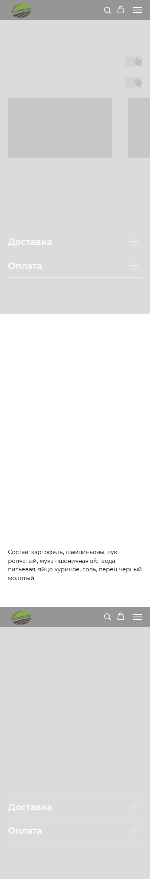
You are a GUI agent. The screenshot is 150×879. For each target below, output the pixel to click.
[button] (107, 10)
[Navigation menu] (137, 10)
